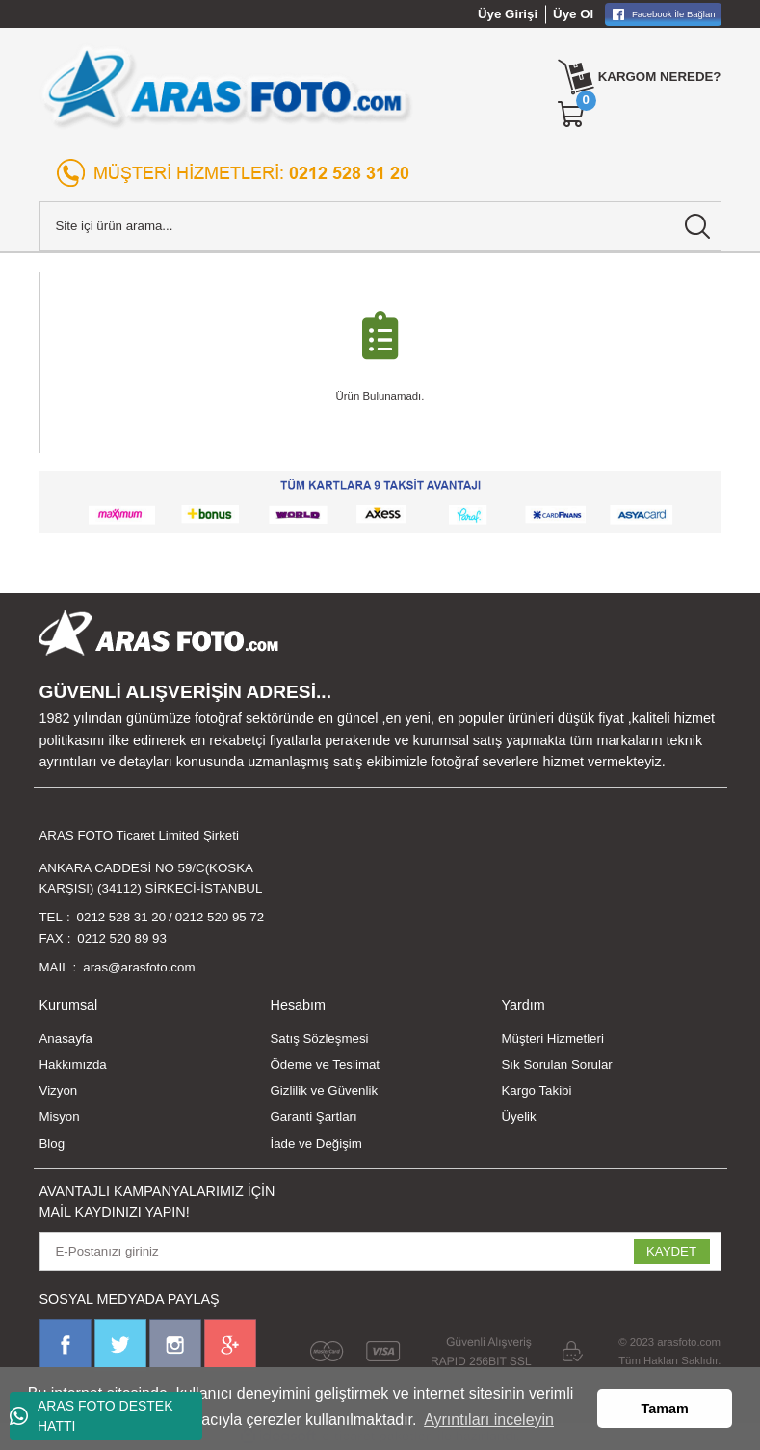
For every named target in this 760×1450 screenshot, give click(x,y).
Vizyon (58, 1090)
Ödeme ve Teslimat (325, 1064)
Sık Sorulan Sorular (557, 1064)
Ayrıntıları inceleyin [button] (489, 1419)
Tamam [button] (665, 1408)
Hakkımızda (73, 1064)
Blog (52, 1143)
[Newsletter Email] (380, 1251)
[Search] (380, 226)
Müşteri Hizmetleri (553, 1038)
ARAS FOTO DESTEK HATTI (91, 1416)
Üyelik (519, 1116)
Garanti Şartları (314, 1116)
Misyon (59, 1116)
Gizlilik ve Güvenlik (325, 1090)
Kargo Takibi (537, 1090)
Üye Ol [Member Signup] (573, 14)
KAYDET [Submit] (671, 1251)
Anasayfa (65, 1038)
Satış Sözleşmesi (320, 1038)
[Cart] (572, 114)
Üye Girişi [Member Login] (507, 14)
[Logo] (226, 86)
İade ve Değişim (316, 1143)
